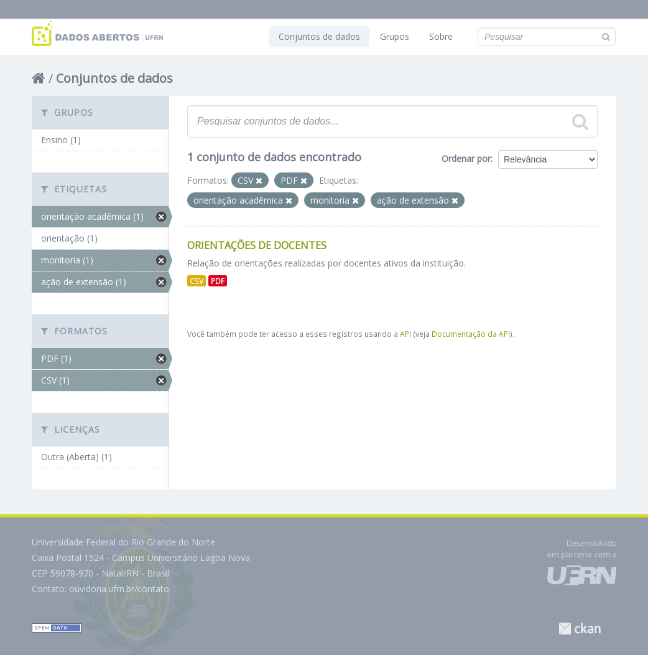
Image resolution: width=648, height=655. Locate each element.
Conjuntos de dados (319, 36)
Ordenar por (466, 158)
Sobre (441, 36)
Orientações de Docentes (256, 245)
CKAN (579, 628)
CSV (196, 281)
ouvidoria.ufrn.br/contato (119, 589)
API (405, 334)
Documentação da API (471, 334)
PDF (217, 281)
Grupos (394, 36)
